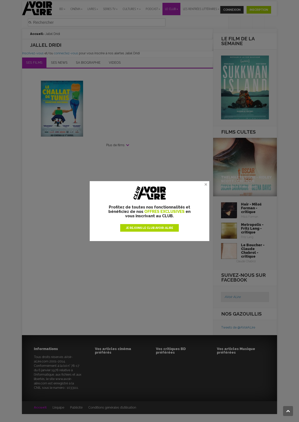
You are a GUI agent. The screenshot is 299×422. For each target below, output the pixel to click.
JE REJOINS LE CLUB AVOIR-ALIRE (149, 227)
